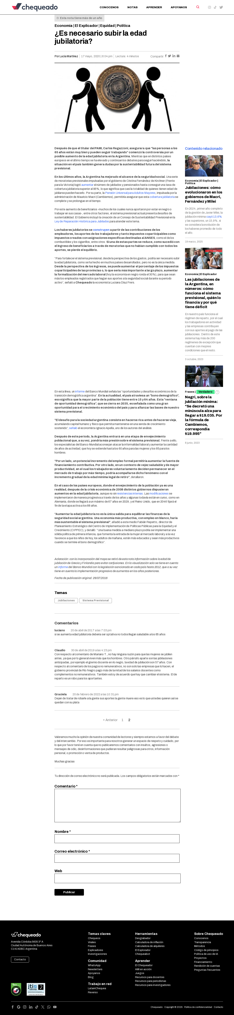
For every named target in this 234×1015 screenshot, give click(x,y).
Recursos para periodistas (150, 981)
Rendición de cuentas (207, 966)
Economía (63, 26)
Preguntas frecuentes (207, 970)
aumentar (87, 184)
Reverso (93, 992)
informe (80, 391)
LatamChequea (97, 988)
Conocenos (109, 7)
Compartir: (157, 56)
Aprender (154, 7)
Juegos (139, 973)
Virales (92, 942)
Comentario (66, 786)
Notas (132, 7)
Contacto (20, 959)
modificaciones (159, 493)
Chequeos (94, 938)
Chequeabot (142, 954)
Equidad (107, 26)
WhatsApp (94, 965)
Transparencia (202, 942)
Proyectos (200, 958)
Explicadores (95, 950)
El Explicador (86, 26)
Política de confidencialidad (198, 1007)
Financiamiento (203, 962)
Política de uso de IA (206, 954)
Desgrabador (142, 938)
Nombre (62, 832)
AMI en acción (143, 969)
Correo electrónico (72, 851)
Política (123, 26)
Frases (189, 391)
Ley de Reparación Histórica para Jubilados (81, 221)
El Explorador (142, 950)
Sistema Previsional (95, 600)
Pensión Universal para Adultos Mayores (130, 192)
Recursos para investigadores (153, 985)
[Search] (197, 6)
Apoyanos (179, 7)
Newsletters (95, 969)
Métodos (199, 946)
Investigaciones (97, 954)
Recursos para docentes (149, 977)
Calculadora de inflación (149, 942)
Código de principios (206, 950)
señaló (73, 428)
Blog (91, 977)
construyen (101, 229)
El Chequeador (143, 965)
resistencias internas (130, 493)
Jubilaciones (66, 600)
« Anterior (110, 720)
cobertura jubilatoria (162, 196)
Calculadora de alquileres (150, 946)
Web (58, 871)
